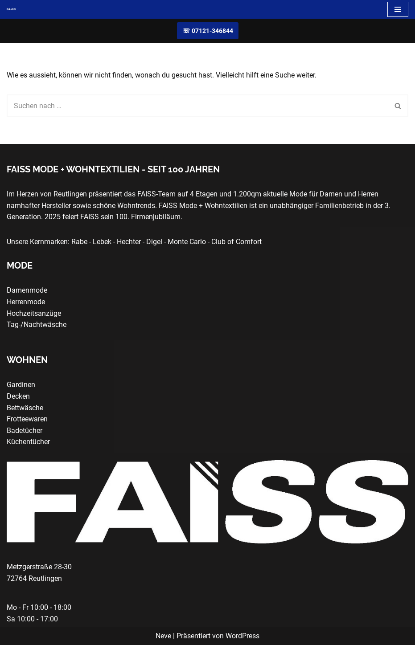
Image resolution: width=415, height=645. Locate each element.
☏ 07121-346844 (207, 30)
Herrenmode (26, 302)
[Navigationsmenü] (397, 9)
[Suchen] (197, 105)
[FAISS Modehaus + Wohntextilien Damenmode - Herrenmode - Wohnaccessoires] (11, 9)
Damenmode (27, 290)
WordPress (242, 636)
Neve (163, 636)
